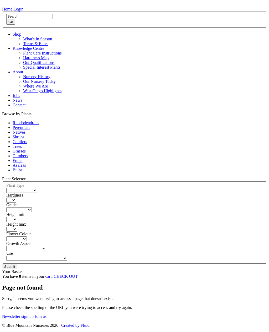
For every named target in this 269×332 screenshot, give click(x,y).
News (17, 100)
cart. (49, 276)
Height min (15, 214)
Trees (17, 146)
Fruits (17, 160)
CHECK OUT (66, 276)
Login (18, 9)
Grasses (19, 151)
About (18, 72)
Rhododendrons (26, 123)
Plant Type (15, 185)
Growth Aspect (19, 243)
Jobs (16, 95)
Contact (19, 105)
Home (7, 9)
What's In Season (37, 39)
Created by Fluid (75, 325)
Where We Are (35, 86)
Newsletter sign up (18, 316)
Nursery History (36, 76)
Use (9, 253)
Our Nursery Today (39, 81)
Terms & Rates (35, 43)
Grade (11, 205)
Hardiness (14, 195)
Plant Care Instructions (42, 53)
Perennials (21, 127)
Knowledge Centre (28, 48)
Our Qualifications (39, 62)
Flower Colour (18, 234)
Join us (40, 316)
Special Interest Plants (41, 67)
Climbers (20, 156)
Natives (19, 132)
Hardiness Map (36, 58)
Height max (16, 224)
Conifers (20, 141)
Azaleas (19, 165)
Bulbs (17, 170)
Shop (17, 34)
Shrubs (18, 137)
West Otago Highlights (42, 91)
